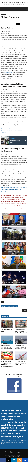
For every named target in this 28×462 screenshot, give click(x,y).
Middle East (3, 359)
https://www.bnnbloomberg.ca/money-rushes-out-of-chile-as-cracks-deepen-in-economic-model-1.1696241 (13, 130)
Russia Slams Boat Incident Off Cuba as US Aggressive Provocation (21, 347)
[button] (26, 9)
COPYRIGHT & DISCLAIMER (14, 452)
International (3, 14)
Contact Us (21, 451)
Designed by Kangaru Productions (10, 451)
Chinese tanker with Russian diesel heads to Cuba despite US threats (6, 347)
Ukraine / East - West (19, 343)
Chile (6, 301)
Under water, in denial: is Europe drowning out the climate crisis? (21, 363)
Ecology (16, 359)
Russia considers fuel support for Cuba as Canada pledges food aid (21, 331)
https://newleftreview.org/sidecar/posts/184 (11, 80)
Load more (14, 370)
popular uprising (8, 72)
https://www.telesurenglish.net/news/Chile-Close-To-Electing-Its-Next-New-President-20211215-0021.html (14, 189)
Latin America (12, 301)
